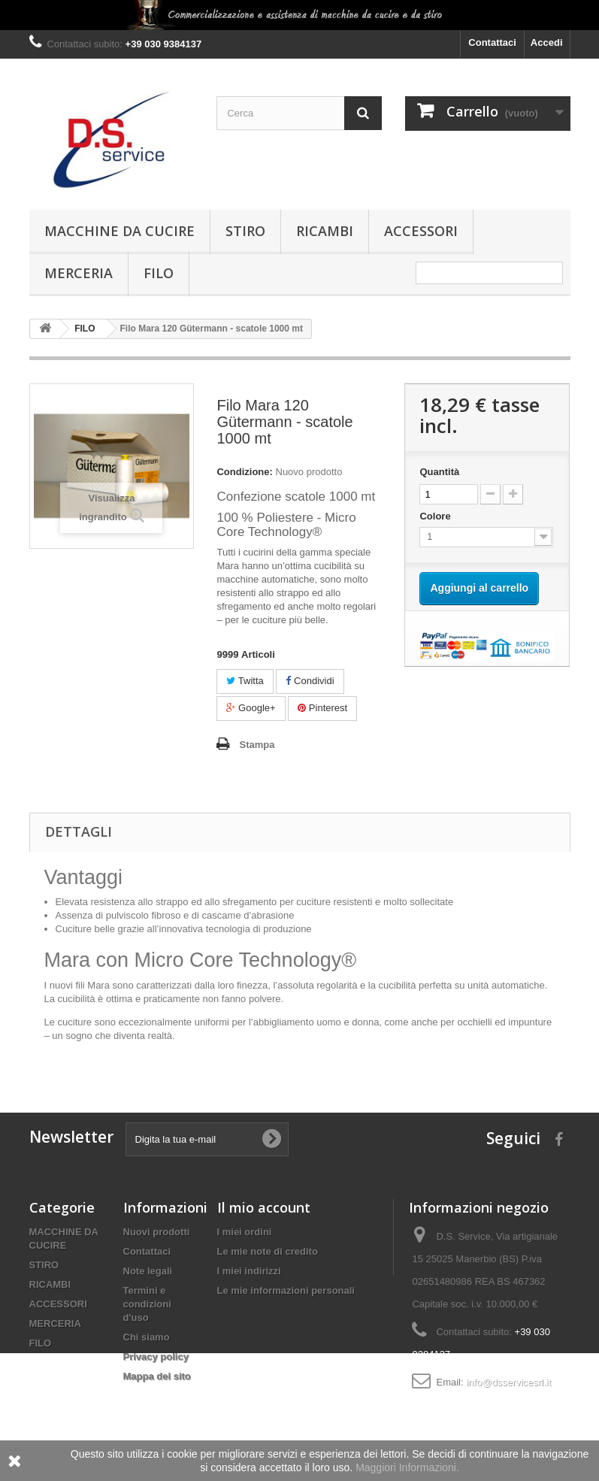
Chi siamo (146, 1337)
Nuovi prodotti (156, 1231)
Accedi (547, 42)
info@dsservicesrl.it (508, 1382)
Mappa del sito (157, 1376)
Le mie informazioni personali (286, 1290)
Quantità (439, 471)
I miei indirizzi (249, 1271)
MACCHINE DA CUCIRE (119, 231)
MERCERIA (78, 273)
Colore (436, 516)
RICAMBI (324, 231)
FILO (159, 273)
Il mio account (263, 1207)
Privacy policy (156, 1356)
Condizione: (244, 471)
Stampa (256, 744)
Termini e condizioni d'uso (147, 1304)
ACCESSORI (421, 231)
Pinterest (322, 707)
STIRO (245, 231)
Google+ (250, 707)
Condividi (310, 680)
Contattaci (492, 42)
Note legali (148, 1271)
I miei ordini (244, 1231)
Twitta (244, 680)
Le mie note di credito (267, 1251)
